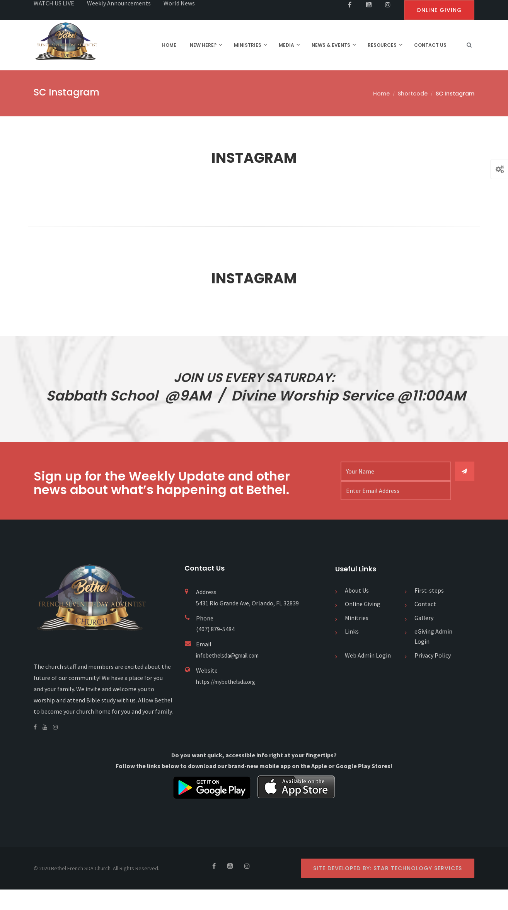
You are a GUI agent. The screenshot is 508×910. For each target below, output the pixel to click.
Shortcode (413, 93)
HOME (169, 45)
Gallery (423, 638)
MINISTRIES (247, 45)
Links (352, 652)
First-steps (429, 611)
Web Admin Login (368, 676)
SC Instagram (455, 93)
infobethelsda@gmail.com (231, 676)
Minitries (356, 638)
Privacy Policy (432, 676)
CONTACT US (430, 45)
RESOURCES (382, 45)
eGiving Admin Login (433, 657)
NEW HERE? (203, 45)
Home (381, 93)
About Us (357, 611)
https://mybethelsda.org (229, 702)
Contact (425, 625)
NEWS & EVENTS (331, 45)
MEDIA (286, 45)
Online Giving (362, 625)
